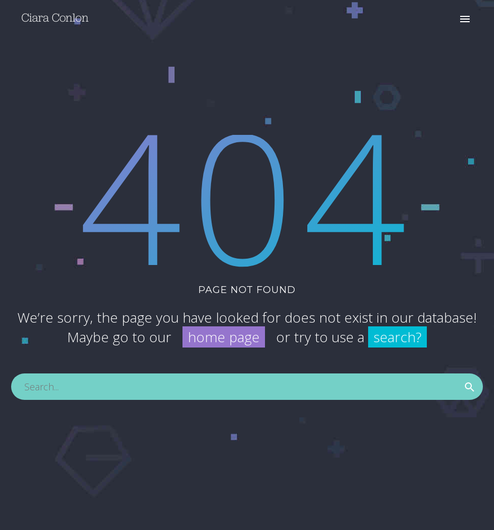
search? (397, 336)
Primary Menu (465, 19)
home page (224, 336)
